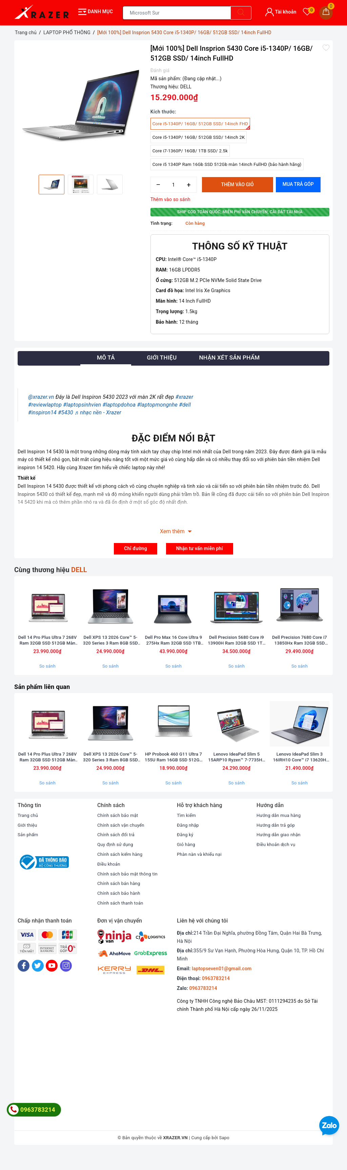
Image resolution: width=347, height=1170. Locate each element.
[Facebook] (23, 984)
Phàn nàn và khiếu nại (201, 872)
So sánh (47, 674)
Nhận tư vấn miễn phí (199, 546)
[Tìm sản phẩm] (177, 12)
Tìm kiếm (187, 833)
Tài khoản (280, 11)
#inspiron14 (42, 410)
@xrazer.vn (41, 395)
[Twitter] (38, 984)
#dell (185, 403)
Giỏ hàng (186, 863)
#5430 (65, 410)
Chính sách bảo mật (119, 833)
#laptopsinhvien (82, 403)
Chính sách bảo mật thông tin (129, 892)
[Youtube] (52, 984)
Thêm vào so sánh (170, 197)
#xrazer (184, 395)
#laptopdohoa (119, 403)
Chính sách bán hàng (120, 902)
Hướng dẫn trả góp (277, 843)
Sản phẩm (29, 853)
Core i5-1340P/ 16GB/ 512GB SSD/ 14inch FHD (201, 124)
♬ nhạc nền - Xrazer (98, 410)
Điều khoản (109, 882)
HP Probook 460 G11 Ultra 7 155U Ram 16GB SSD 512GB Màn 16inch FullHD (173, 775)
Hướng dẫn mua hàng (280, 833)
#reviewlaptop (45, 403)
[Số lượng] (173, 183)
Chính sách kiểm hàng (121, 872)
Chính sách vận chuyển (122, 843)
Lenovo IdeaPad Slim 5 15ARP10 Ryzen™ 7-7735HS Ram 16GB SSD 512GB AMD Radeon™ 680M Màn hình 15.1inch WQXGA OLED (236, 775)
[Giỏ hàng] (326, 12)
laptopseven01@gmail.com (221, 987)
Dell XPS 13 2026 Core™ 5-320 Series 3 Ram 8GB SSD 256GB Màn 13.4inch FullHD (110, 648)
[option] (81, 105)
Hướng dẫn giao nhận (280, 853)
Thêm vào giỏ (237, 183)
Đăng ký (186, 853)
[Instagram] (66, 984)
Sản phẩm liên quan (44, 695)
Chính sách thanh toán (121, 921)
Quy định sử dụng (116, 863)
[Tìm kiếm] (240, 12)
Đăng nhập (188, 843)
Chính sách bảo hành (120, 911)
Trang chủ (28, 833)
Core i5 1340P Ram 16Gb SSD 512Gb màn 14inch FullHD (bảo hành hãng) (227, 162)
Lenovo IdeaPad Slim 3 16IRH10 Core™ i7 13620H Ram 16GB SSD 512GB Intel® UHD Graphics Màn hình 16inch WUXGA (299, 775)
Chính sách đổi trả (117, 853)
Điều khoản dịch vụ (277, 863)
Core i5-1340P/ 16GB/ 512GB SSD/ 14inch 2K (198, 135)
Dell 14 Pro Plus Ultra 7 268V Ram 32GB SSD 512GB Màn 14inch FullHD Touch (47, 648)
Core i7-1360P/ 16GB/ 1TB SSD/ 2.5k (190, 149)
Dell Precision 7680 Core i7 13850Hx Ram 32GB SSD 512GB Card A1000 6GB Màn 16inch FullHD (299, 648)
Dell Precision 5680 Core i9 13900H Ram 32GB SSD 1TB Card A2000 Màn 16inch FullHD (236, 648)
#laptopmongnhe (157, 403)
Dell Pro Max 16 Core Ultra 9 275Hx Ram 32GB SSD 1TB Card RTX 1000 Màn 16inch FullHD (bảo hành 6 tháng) (173, 648)
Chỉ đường (135, 546)
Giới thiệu (28, 843)
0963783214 (216, 996)
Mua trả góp (298, 182)
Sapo (224, 1155)
